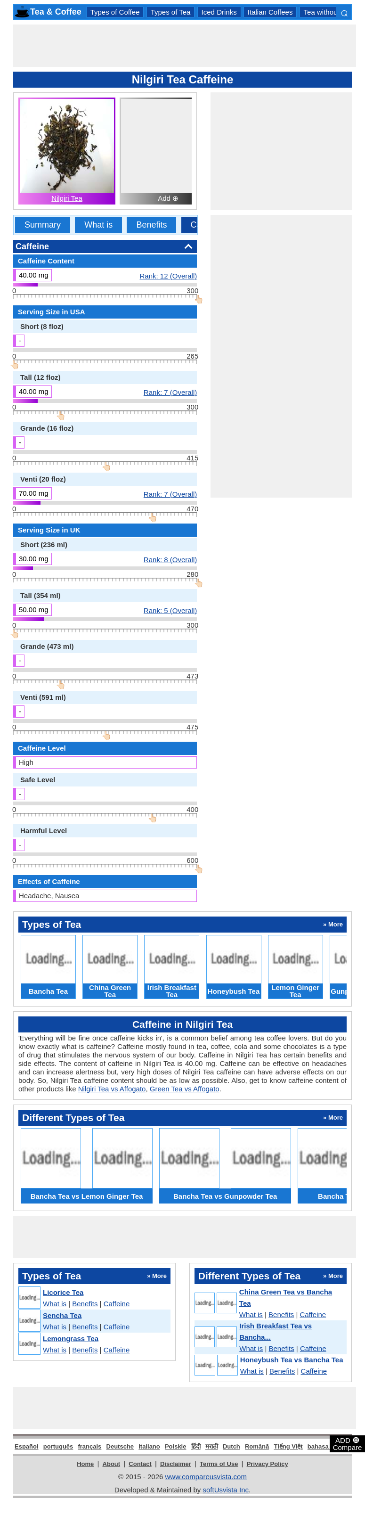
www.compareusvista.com (206, 1477)
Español (27, 1446)
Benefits (151, 224)
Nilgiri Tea (66, 198)
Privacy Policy (267, 1463)
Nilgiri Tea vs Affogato (112, 1089)
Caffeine (117, 1304)
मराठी (211, 1446)
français (89, 1446)
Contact (140, 1463)
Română (257, 1446)
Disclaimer (175, 1463)
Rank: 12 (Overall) (168, 275)
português (58, 1446)
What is (98, 224)
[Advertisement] (184, 46)
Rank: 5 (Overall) (170, 610)
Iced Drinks (219, 12)
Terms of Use (219, 1463)
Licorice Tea (63, 1292)
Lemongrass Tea (70, 1339)
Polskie (176, 1446)
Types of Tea (171, 12)
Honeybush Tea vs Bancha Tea (291, 1360)
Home (85, 1463)
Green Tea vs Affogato (184, 1089)
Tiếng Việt (288, 1446)
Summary (42, 224)
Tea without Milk (329, 12)
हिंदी (196, 1446)
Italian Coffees (270, 12)
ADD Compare (347, 1443)
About (112, 1463)
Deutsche (120, 1446)
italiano (149, 1446)
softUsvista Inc (226, 1490)
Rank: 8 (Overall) (170, 559)
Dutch (231, 1446)
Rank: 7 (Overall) (170, 392)
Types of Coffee (115, 12)
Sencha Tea (62, 1315)
